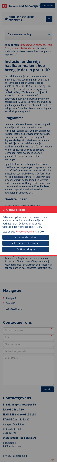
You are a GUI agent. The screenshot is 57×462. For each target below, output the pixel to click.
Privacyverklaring (25, 231)
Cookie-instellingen (26, 249)
